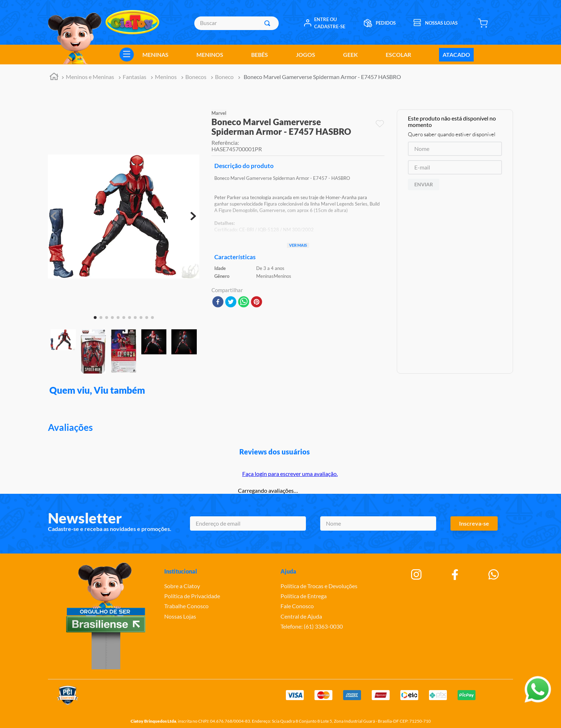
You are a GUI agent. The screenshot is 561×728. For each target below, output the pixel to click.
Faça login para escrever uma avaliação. (290, 473)
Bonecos (195, 76)
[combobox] (236, 23)
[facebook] (218, 302)
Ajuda (288, 571)
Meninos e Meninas (90, 76)
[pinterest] (256, 302)
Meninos (166, 76)
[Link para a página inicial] (54, 77)
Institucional (180, 571)
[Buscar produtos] (268, 23)
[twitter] (230, 302)
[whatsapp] (243, 302)
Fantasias (134, 76)
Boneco (224, 76)
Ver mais (298, 245)
